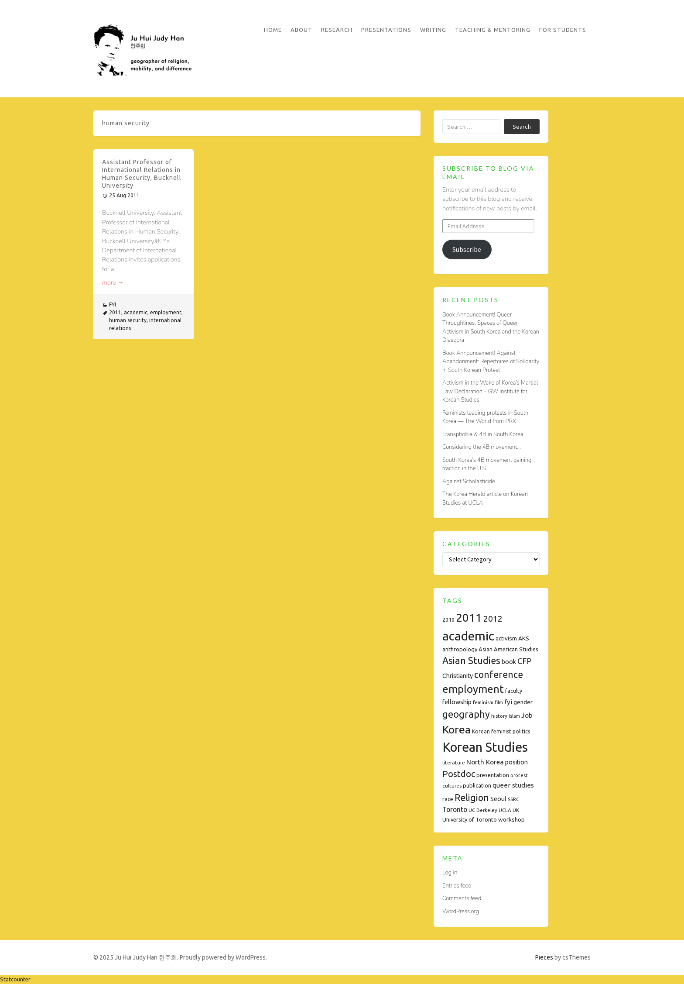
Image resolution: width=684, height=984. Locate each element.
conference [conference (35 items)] (498, 674)
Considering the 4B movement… (481, 447)
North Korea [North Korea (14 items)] (485, 762)
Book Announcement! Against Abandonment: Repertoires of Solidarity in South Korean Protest (490, 361)
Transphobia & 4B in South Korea (482, 434)
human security (128, 320)
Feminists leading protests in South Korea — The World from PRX (485, 417)
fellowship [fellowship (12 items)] (457, 701)
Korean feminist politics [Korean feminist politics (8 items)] (501, 731)
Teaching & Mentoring (492, 30)
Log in (449, 873)
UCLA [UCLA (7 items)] (505, 810)
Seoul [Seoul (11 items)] (498, 798)
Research (336, 30)
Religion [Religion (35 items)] (472, 797)
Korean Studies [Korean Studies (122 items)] (485, 747)
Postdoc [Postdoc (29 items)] (458, 774)
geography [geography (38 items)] (466, 714)
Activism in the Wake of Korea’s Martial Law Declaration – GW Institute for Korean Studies (490, 391)
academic (135, 312)
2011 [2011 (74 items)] (469, 617)
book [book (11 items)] (509, 661)
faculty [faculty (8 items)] (513, 691)
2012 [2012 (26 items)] (493, 618)
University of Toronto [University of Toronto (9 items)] (469, 819)
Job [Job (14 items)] (527, 715)
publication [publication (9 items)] (477, 785)
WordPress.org (460, 911)
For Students (562, 30)
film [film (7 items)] (499, 702)
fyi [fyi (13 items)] (508, 701)
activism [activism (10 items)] (506, 638)
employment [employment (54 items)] (473, 689)
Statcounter (15, 979)
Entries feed (457, 886)
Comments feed (461, 898)
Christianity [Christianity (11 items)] (457, 675)
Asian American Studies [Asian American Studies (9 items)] (508, 649)
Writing (433, 30)
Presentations (386, 30)
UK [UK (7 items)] (516, 810)
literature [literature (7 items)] (453, 762)
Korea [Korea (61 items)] (456, 729)
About (301, 30)
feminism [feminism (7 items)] (483, 702)
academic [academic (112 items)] (468, 636)
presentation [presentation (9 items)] (492, 775)
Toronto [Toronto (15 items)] (454, 809)
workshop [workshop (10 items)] (511, 819)
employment (165, 312)
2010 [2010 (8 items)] (448, 620)
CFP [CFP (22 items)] (524, 661)
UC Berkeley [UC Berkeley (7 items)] (483, 810)
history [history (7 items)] (499, 716)
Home (273, 30)
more (113, 283)
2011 (115, 312)
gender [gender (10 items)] (523, 701)
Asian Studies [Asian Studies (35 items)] (471, 660)
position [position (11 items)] (516, 762)
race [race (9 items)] (447, 799)
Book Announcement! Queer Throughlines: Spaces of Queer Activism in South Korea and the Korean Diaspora (490, 327)
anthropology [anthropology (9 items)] (459, 649)
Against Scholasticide (468, 481)
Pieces (544, 957)
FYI (112, 304)
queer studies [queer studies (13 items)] (513, 785)
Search (522, 127)
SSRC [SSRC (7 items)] (513, 799)
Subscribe (466, 249)
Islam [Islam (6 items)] (514, 716)
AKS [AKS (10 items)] (523, 638)
